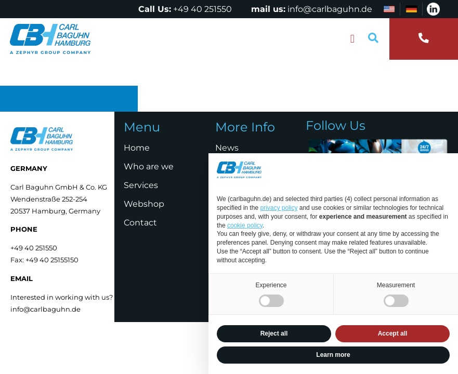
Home (137, 148)
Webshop (144, 204)
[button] (352, 39)
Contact (140, 223)
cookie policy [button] (245, 225)
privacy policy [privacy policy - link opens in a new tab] (278, 207)
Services (141, 185)
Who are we (149, 166)
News (227, 148)
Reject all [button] (274, 333)
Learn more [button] (333, 354)
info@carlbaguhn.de (329, 9)
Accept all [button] (393, 333)
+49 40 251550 (202, 9)
